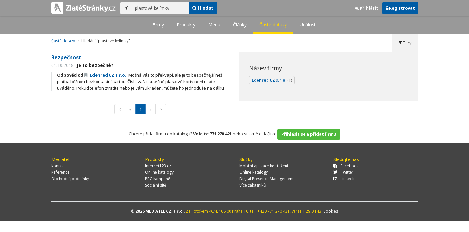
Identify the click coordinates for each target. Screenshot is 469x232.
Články (240, 25)
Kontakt (58, 166)
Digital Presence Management (266, 178)
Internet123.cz (158, 166)
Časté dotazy (273, 25)
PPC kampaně (157, 178)
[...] (160, 8)
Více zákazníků (252, 185)
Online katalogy (159, 172)
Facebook (346, 166)
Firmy (158, 25)
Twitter (343, 172)
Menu (214, 25)
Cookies (330, 211)
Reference (60, 172)
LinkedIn (344, 178)
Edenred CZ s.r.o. (105, 75)
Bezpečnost (66, 57)
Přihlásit (366, 8)
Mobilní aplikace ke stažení (263, 166)
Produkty (186, 25)
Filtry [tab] (405, 42)
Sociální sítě (155, 185)
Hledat (202, 8)
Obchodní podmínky (70, 178)
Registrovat (400, 8)
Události (308, 25)
